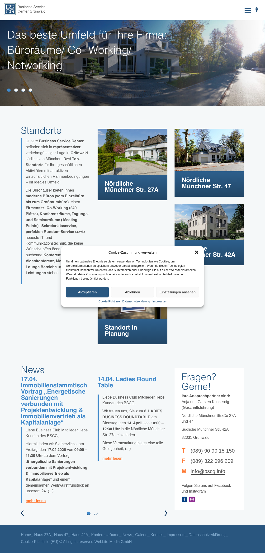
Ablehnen (132, 292)
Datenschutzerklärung (136, 301)
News (127, 535)
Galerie (141, 535)
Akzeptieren (87, 292)
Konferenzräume (105, 535)
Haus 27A (42, 535)
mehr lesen (36, 501)
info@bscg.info (208, 471)
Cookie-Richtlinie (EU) (39, 542)
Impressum (159, 301)
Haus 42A (79, 535)
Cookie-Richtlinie (109, 301)
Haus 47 (61, 535)
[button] (196, 252)
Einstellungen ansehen (178, 292)
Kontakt (157, 535)
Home (26, 535)
